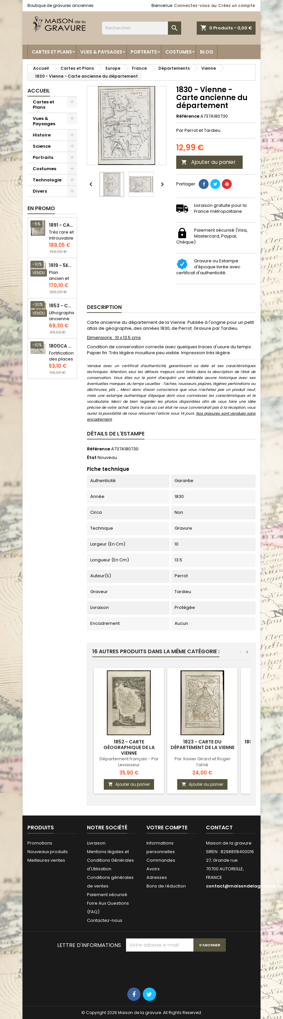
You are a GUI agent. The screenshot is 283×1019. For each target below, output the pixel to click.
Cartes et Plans (52, 52)
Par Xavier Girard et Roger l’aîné (202, 762)
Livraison (96, 843)
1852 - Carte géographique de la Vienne (129, 747)
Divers (40, 191)
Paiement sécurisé (107, 894)
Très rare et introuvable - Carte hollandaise (61, 241)
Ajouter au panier (208, 162)
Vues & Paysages (101, 52)
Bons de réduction (166, 886)
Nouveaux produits (47, 852)
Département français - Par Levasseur (129, 762)
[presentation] (176, 968)
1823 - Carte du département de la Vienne (202, 744)
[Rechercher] (141, 28)
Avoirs (153, 869)
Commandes (160, 860)
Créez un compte (236, 5)
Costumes (178, 52)
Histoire (42, 135)
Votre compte (166, 827)
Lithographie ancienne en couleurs (62, 322)
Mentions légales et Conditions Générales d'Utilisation (110, 860)
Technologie (47, 180)
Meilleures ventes (46, 860)
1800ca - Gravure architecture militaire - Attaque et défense (61, 346)
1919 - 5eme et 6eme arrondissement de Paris (61, 265)
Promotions (39, 843)
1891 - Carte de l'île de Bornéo (61, 225)
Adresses (156, 877)
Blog (206, 52)
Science (42, 146)
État (92, 458)
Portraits (144, 52)
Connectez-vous (192, 5)
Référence (187, 116)
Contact (219, 827)
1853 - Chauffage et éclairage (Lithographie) (61, 306)
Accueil (38, 90)
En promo (41, 208)
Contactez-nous (104, 920)
